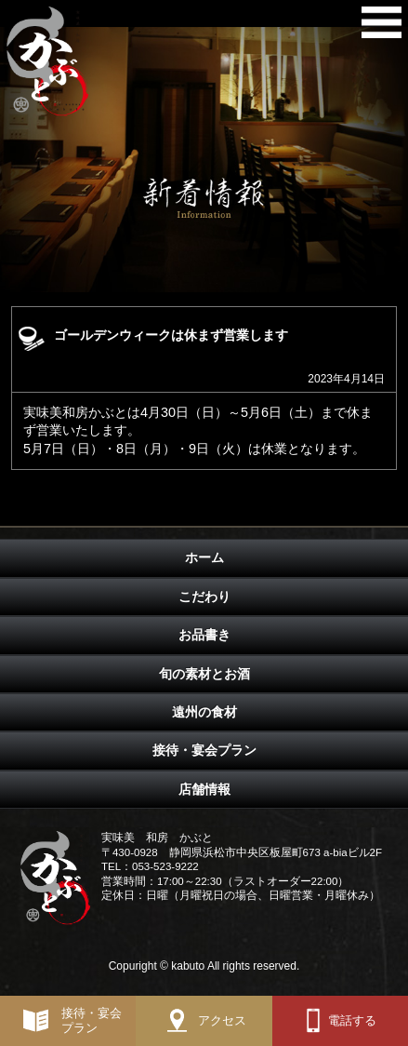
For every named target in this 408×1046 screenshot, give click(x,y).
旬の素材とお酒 (204, 673)
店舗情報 (204, 789)
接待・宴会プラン (204, 750)
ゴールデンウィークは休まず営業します (171, 335)
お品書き (204, 634)
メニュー (381, 27)
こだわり (204, 596)
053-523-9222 (165, 866)
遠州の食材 (204, 711)
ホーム (204, 557)
